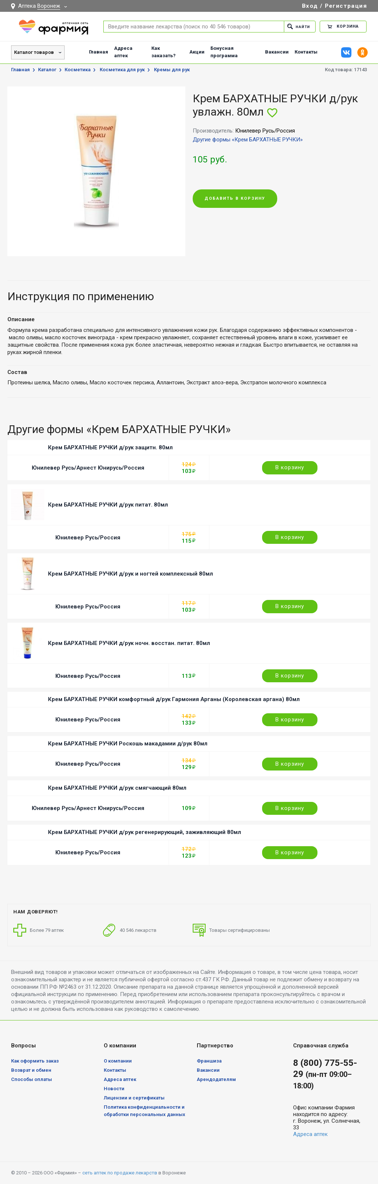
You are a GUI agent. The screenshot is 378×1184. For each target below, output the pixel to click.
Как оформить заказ (35, 1061)
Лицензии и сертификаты (134, 1098)
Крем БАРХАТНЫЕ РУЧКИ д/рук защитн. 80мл (110, 447)
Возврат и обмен (31, 1070)
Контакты (306, 52)
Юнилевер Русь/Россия (87, 537)
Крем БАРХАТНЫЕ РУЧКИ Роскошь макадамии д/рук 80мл (127, 743)
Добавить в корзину (235, 198)
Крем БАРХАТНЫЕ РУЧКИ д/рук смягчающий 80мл (117, 788)
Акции (197, 52)
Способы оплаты (31, 1079)
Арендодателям (216, 1079)
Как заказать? (163, 51)
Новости (114, 1088)
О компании (118, 1061)
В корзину (289, 467)
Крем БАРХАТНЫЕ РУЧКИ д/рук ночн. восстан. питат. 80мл (129, 643)
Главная (98, 52)
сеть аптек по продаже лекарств (119, 1173)
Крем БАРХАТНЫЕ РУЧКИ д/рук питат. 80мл (108, 504)
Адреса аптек (123, 51)
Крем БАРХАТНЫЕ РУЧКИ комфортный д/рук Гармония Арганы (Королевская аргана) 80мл (174, 699)
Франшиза (209, 1061)
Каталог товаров (34, 52)
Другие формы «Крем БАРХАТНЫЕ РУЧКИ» (248, 139)
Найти (297, 26)
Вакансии (277, 52)
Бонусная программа (224, 51)
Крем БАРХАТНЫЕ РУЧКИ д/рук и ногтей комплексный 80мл (130, 573)
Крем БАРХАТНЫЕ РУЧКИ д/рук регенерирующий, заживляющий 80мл (144, 832)
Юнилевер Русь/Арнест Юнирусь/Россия (88, 467)
